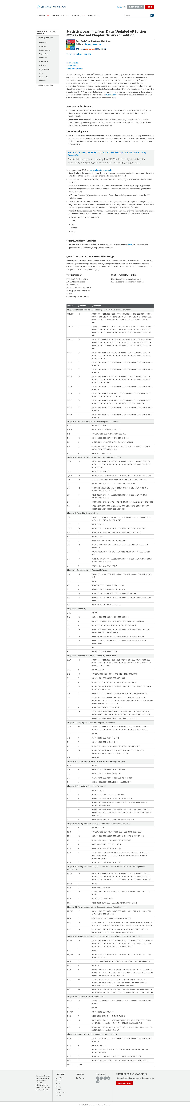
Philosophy (43, 65)
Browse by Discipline (45, 38)
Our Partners (80, 1078)
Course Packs (72, 63)
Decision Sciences (45, 50)
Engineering (43, 54)
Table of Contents (74, 68)
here (130, 244)
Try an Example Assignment (78, 54)
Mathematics (43, 61)
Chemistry (42, 46)
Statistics (42, 81)
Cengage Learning (93, 44)
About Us (59, 1078)
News (58, 1084)
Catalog (42, 15)
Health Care (43, 58)
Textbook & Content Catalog (46, 32)
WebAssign (54, 6)
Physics (41, 73)
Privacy (58, 1087)
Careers (59, 1081)
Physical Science (44, 69)
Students (77, 15)
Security (59, 1089)
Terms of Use (72, 65)
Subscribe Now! (124, 1083)
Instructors (59, 15)
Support (92, 15)
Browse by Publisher (45, 85)
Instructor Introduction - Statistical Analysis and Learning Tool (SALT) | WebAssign (108, 153)
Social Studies (44, 77)
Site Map (59, 1095)
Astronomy (43, 42)
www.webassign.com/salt (100, 170)
